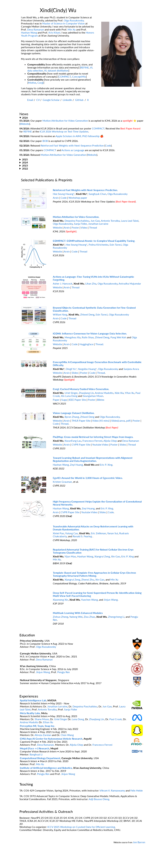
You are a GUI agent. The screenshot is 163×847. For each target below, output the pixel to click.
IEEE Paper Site (77, 399)
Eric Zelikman (98, 533)
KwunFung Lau (73, 440)
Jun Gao (95, 220)
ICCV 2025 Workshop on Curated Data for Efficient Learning (81, 826)
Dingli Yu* (71, 368)
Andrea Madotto (104, 392)
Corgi (40, 82)
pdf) (128, 420)
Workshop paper (77, 197)
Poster (75, 227)
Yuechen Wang (89, 599)
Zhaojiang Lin (86, 392)
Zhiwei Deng (87, 314)
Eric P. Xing (106, 464)
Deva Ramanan (35, 29)
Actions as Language (72, 150)
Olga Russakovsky (74, 20)
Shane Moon (42, 719)
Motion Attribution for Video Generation (65, 120)
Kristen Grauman (62, 481)
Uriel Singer (71, 392)
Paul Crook (115, 719)
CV (38, 99)
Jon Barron (139, 842)
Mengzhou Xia (73, 337)
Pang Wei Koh (118, 337)
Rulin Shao (88, 337)
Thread (93, 227)
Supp (64, 399)
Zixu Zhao (89, 616)
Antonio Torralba (110, 220)
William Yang (60, 314)
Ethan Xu (48, 722)
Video (84, 227)
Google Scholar (51, 99)
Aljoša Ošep (110, 440)
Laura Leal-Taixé (129, 220)
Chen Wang (67, 734)
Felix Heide (136, 790)
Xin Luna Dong (69, 395)
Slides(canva (118, 420)
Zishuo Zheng (60, 616)
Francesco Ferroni (92, 440)
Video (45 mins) (100, 420)
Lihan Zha (90, 283)
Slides (75, 372)
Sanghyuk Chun (97, 193)
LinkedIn (67, 99)
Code (108, 145)
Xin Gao (115, 556)
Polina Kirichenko (98, 244)
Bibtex (100, 399)
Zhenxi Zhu (87, 579)
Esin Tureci (116, 244)
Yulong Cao (71, 533)
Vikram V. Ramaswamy (112, 790)
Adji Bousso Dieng (99, 799)
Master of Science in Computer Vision (63, 23)
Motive (32, 82)
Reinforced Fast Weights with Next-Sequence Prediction (72, 145)
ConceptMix (79, 76)
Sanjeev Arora (131, 368)
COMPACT (64, 76)
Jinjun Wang (111, 599)
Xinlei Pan (58, 533)
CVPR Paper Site (81, 444)
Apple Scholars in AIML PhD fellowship (77, 136)
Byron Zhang (72, 416)
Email (30, 99)
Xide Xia (119, 392)
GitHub (79, 99)
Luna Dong (78, 719)
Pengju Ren (63, 672)
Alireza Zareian (43, 734)
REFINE (84, 67)
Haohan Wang (29, 32)
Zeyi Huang (76, 464)
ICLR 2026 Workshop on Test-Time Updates (64, 131)
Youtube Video (100, 444)
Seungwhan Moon (93, 395)
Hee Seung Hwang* (63, 193)
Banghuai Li (36, 754)
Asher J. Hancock (62, 283)
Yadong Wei (75, 616)
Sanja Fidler (80, 223)
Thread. (99, 344)
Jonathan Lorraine (98, 223)
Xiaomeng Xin (60, 599)
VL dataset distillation (56, 70)
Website (24, 123)
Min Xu (72, 29)
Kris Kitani (54, 32)
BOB (45, 140)
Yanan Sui (112, 533)
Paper (56, 399)
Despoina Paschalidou (77, 220)
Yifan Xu (129, 392)
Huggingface (86, 344)
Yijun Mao (70, 556)
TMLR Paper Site (81, 420)
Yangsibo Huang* (87, 368)
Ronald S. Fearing (82, 536)
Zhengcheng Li (116, 616)
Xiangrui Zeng (102, 556)
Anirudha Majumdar (130, 283)
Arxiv (56, 197)
